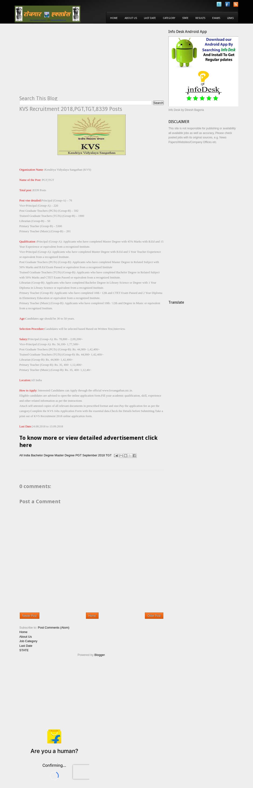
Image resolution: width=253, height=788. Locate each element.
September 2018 (93, 455)
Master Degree (65, 455)
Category (169, 18)
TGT (109, 455)
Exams (216, 18)
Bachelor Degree (42, 455)
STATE (24, 650)
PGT (78, 455)
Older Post (154, 615)
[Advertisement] (58, 62)
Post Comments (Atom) (53, 627)
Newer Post (29, 615)
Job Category (28, 641)
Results (200, 18)
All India (24, 455)
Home (114, 18)
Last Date (150, 18)
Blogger (99, 655)
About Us (131, 18)
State (185, 18)
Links (230, 18)
